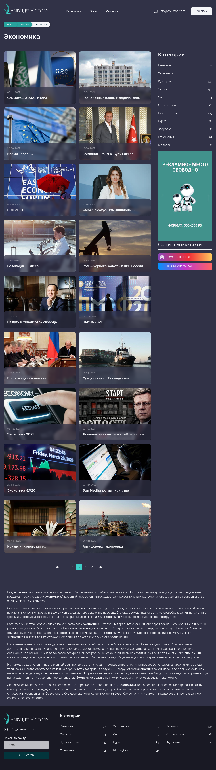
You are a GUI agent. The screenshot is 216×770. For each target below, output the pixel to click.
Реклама (112, 11)
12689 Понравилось (177, 266)
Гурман (136, 742)
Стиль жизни (189, 734)
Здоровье (189, 742)
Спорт (136, 734)
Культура (189, 726)
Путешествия (83, 742)
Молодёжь (136, 750)
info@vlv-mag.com (19, 729)
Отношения (83, 750)
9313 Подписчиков (176, 257)
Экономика (136, 726)
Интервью (83, 726)
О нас (94, 11)
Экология (83, 734)
